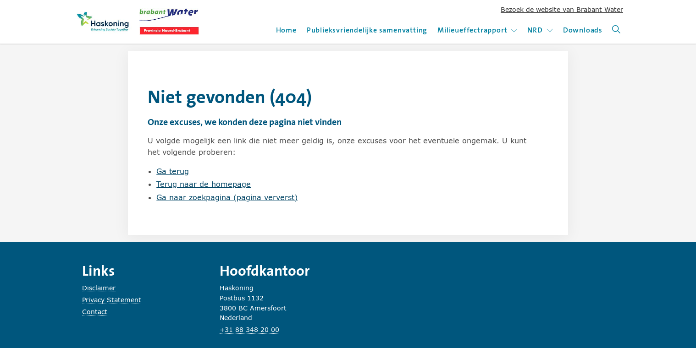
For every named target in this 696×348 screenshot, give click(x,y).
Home (286, 30)
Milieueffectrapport (477, 30)
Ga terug (172, 171)
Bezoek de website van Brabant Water (562, 9)
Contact (94, 311)
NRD (539, 30)
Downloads (582, 30)
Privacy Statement (111, 300)
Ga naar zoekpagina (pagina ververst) (227, 197)
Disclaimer (99, 288)
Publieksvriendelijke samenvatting (367, 30)
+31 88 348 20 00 (249, 329)
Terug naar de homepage (203, 183)
